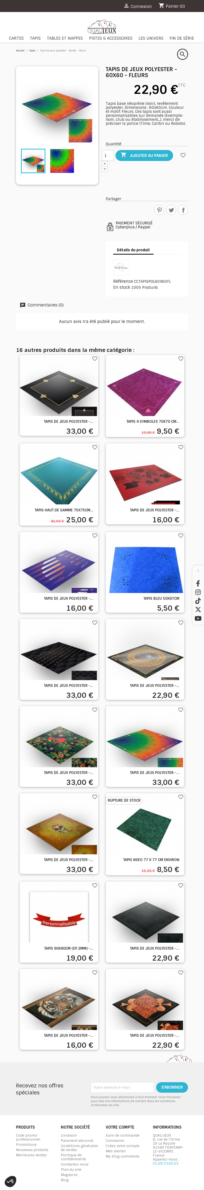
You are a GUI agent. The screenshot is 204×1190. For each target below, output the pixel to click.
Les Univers (151, 38)
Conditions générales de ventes (79, 1148)
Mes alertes (116, 1151)
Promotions (26, 1144)
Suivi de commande (123, 1135)
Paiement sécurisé (77, 1140)
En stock (121, 288)
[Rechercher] (182, 54)
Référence (123, 282)
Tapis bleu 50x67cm (161, 598)
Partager (183, 210)
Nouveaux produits (32, 1150)
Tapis (35, 38)
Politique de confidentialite (73, 1157)
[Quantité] (108, 155)
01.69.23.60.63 (165, 1163)
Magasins (69, 1175)
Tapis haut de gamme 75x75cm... (64, 510)
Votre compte (120, 1127)
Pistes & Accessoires (110, 38)
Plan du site (71, 1169)
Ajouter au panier (144, 155)
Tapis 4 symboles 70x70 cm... (152, 421)
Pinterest (159, 210)
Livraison (69, 1135)
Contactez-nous (75, 1164)
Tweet (171, 210)
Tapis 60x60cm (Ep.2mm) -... (68, 948)
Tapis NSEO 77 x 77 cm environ (151, 860)
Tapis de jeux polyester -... (68, 421)
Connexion (115, 1140)
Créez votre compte (122, 1146)
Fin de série (182, 38)
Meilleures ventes (31, 1155)
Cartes (16, 38)
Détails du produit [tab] (133, 250)
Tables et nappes (65, 38)
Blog (65, 1180)
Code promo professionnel (28, 1137)
